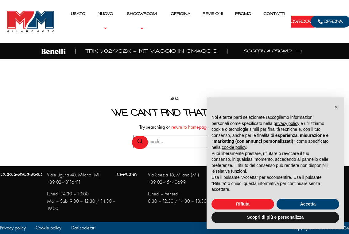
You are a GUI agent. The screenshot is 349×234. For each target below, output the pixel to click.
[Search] (140, 142)
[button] (336, 107)
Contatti (274, 13)
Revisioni (213, 13)
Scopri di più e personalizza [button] (275, 217)
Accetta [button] (308, 204)
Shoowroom (143, 21)
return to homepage (190, 127)
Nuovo (106, 21)
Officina (180, 13)
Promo (243, 13)
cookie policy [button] (234, 147)
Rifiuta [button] (243, 204)
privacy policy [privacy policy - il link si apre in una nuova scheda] (286, 123)
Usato (78, 13)
